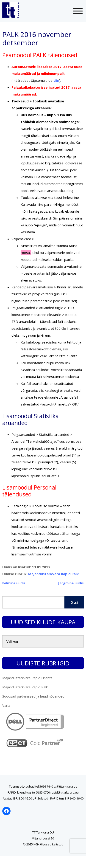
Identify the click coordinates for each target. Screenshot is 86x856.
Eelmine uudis (13, 583)
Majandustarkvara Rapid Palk (53, 574)
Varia (6, 705)
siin (56, 80)
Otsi (74, 602)
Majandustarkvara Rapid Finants (27, 678)
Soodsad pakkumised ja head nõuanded (33, 696)
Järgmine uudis (71, 583)
